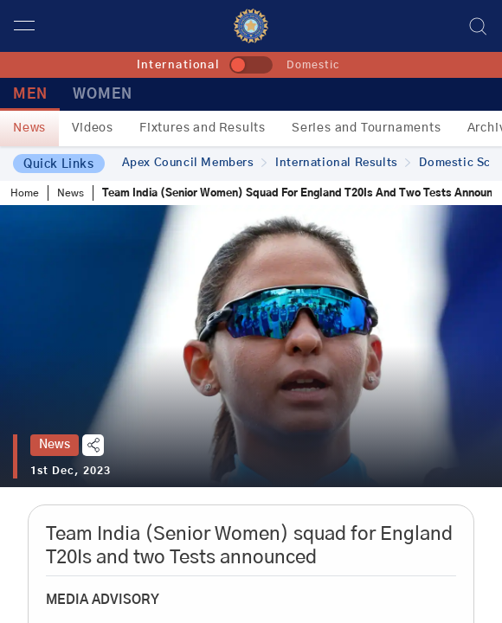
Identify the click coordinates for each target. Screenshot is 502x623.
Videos (92, 128)
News (29, 128)
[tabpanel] (251, 346)
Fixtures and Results (202, 128)
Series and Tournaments (366, 128)
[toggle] (251, 65)
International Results (342, 163)
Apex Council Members (194, 163)
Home (24, 193)
